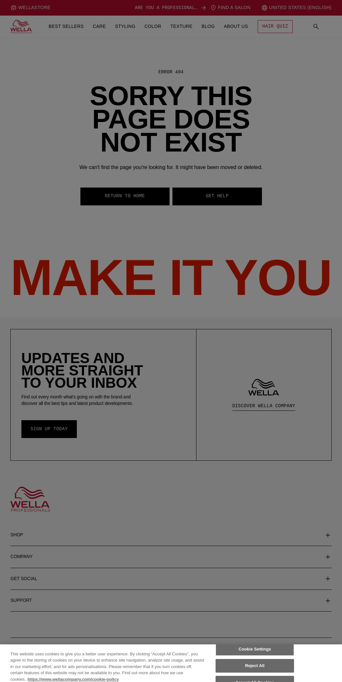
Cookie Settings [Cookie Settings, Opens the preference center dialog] (255, 656)
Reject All (255, 673)
